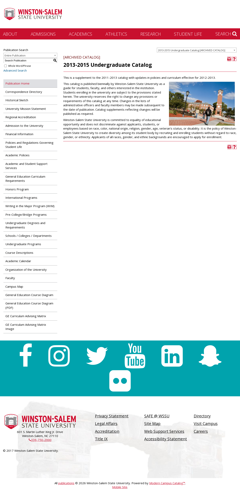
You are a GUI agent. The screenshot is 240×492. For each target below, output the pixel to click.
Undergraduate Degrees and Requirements (25, 225)
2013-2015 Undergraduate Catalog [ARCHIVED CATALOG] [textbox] (191, 50)
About (10, 34)
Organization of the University (26, 270)
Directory (202, 416)
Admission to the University (24, 126)
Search (226, 34)
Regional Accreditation (20, 117)
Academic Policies (17, 155)
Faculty (10, 278)
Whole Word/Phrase (19, 66)
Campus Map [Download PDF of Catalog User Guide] (14, 286)
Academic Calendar (18, 261)
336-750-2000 (40, 440)
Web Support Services (164, 431)
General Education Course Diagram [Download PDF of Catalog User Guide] (29, 295)
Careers (201, 431)
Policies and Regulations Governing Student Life (29, 145)
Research (150, 34)
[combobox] (197, 50)
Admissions (43, 34)
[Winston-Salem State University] (33, 14)
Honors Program (17, 189)
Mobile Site (119, 487)
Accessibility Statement (165, 439)
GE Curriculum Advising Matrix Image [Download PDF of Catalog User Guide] (25, 327)
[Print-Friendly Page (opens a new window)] (229, 59)
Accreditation (107, 431)
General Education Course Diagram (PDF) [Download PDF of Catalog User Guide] (29, 305)
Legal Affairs (106, 423)
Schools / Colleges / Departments (28, 236)
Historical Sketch (16, 100)
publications (66, 483)
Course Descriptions (19, 253)
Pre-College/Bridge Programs (26, 214)
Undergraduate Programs (23, 244)
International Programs (21, 198)
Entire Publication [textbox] (15, 55)
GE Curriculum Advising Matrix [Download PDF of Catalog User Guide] (25, 316)
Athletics (116, 34)
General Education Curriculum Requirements (25, 178)
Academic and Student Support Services (26, 166)
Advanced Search (15, 70)
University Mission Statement (25, 109)
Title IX (101, 439)
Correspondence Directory (23, 92)
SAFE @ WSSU (156, 416)
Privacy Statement (111, 416)
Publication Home (17, 83)
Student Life (188, 34)
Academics (80, 34)
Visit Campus (206, 423)
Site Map (152, 423)
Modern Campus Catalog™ (167, 483)
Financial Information (19, 134)
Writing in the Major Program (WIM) (29, 206)
